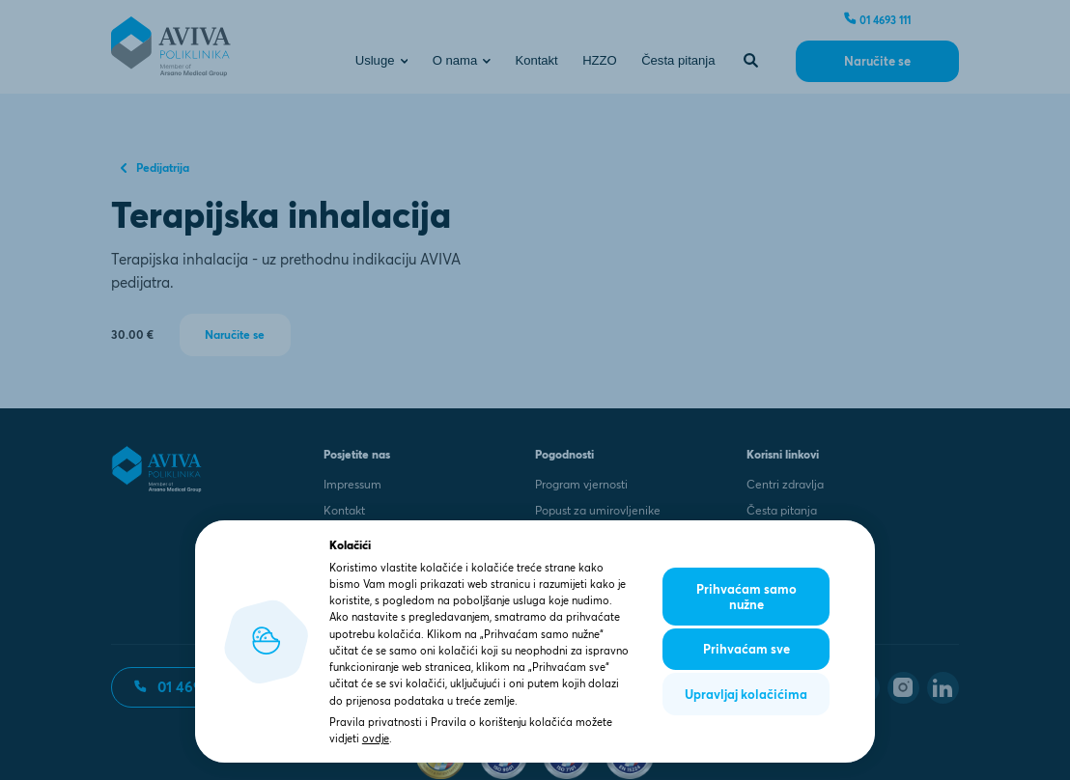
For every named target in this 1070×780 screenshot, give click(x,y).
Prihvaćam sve (746, 648)
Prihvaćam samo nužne (746, 596)
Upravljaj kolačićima (746, 694)
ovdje (375, 738)
